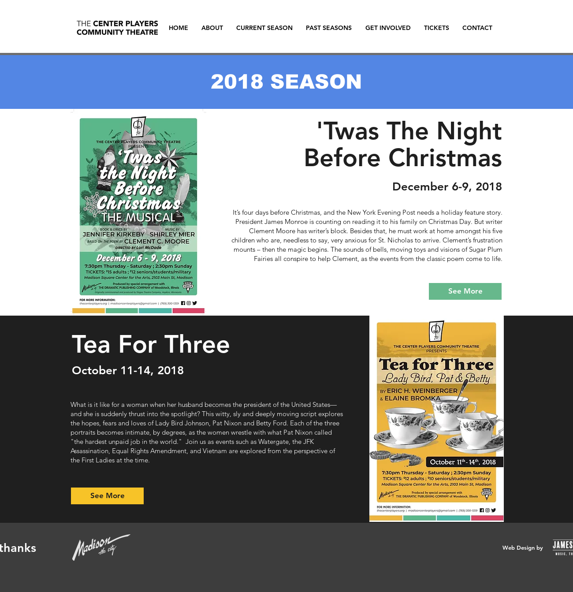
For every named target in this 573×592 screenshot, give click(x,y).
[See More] (465, 291)
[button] (264, 28)
